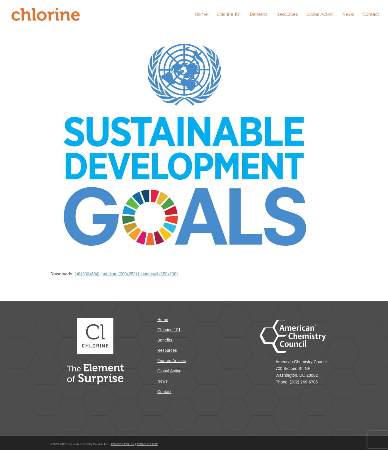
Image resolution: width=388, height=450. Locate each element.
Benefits (164, 340)
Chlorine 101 (169, 329)
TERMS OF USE (147, 444)
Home (162, 319)
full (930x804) (86, 273)
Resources (167, 350)
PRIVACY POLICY (123, 444)
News (162, 381)
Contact (164, 391)
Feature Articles (171, 360)
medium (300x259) (120, 273)
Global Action (169, 371)
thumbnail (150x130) (159, 273)
